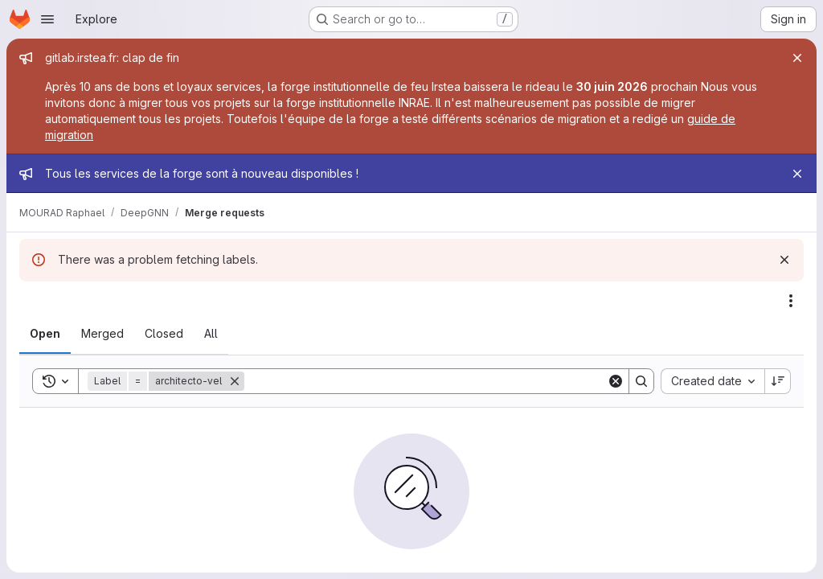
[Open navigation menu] (47, 19)
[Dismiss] (784, 259)
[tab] (45, 334)
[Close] (797, 58)
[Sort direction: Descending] (778, 381)
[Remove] (234, 381)
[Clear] (615, 381)
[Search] (426, 381)
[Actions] (791, 301)
